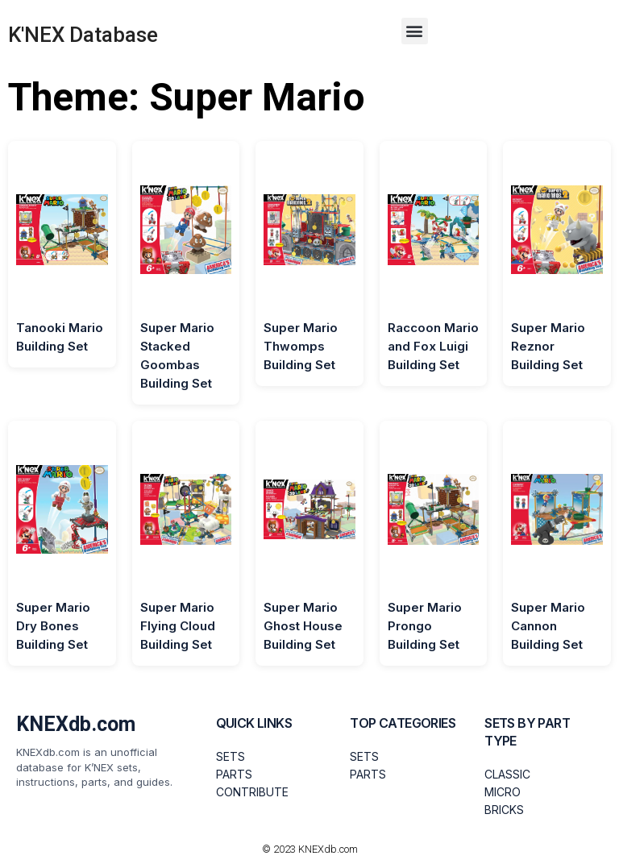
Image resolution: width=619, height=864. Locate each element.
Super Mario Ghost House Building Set (303, 626)
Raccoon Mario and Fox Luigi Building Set (433, 346)
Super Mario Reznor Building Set (548, 346)
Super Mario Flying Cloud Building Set (177, 626)
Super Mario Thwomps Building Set (301, 346)
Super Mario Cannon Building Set (548, 626)
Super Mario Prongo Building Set (425, 626)
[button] (414, 31)
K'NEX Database (83, 35)
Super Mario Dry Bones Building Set (53, 626)
